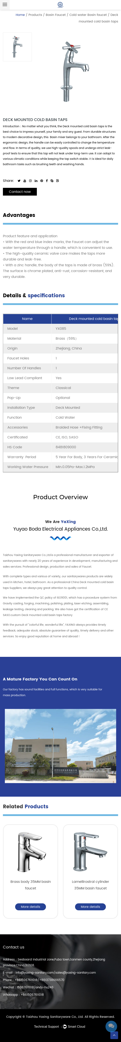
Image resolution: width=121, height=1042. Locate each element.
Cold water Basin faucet (88, 14)
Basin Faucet (56, 14)
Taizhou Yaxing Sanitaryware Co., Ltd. (55, 1016)
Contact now (20, 192)
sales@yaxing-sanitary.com (75, 972)
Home (20, 14)
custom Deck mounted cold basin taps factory (42, 615)
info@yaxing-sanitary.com (35, 972)
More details (30, 906)
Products (35, 14)
